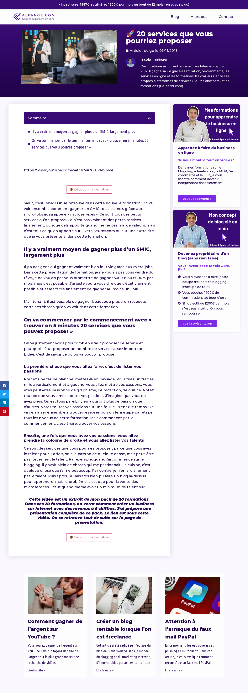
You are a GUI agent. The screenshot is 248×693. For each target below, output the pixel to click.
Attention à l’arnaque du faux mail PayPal (188, 629)
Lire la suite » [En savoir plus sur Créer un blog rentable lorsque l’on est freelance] (105, 670)
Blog (175, 17)
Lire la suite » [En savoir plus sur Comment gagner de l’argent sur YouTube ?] (36, 670)
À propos (199, 17)
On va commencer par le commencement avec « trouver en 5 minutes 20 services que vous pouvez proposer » (90, 143)
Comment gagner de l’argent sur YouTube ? (55, 629)
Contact (226, 17)
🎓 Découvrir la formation (89, 189)
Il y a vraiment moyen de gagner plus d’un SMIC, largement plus (83, 131)
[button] (4, 385)
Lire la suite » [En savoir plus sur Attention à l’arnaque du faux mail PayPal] (173, 670)
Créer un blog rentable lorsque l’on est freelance (123, 629)
